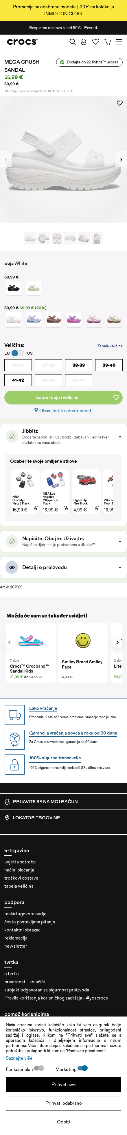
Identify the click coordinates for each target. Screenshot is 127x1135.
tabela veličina (19, 886)
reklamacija (15, 938)
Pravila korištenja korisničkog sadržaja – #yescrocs (56, 998)
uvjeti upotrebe (20, 862)
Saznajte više (19, 1058)
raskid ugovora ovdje (25, 913)
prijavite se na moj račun (41, 802)
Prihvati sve (63, 1084)
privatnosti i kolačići (24, 982)
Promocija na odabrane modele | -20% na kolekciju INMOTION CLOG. (63, 10)
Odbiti (63, 1122)
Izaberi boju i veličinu (57, 397)
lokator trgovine (32, 818)
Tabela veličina (110, 346)
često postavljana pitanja (29, 922)
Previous (6, 159)
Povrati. (91, 27)
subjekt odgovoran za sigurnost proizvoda (46, 990)
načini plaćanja (19, 870)
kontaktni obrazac (22, 930)
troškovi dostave (21, 878)
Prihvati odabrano (63, 1103)
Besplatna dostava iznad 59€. (55, 27)
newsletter (15, 946)
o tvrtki (11, 973)
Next (121, 159)
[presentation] (9, 643)
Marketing (67, 1069)
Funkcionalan (20, 1069)
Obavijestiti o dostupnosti (66, 410)
